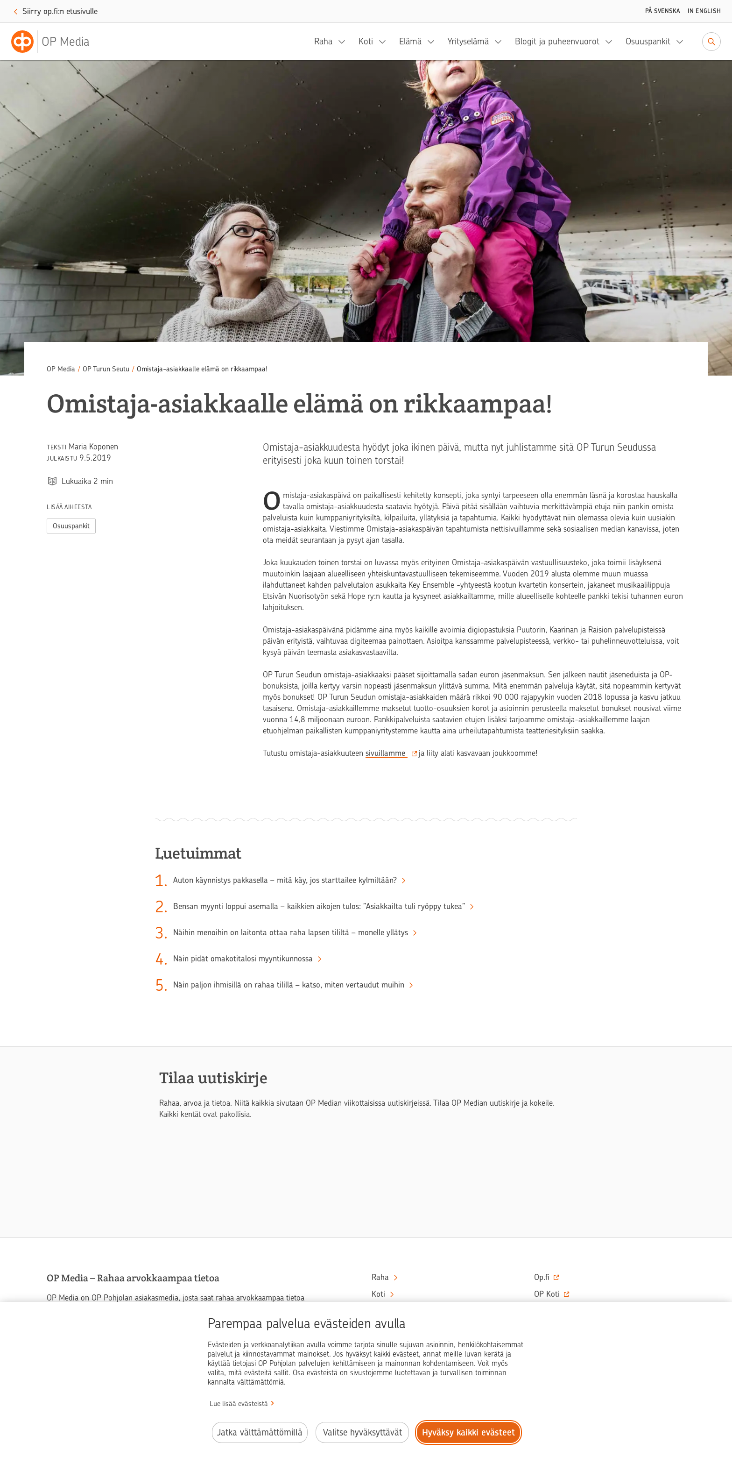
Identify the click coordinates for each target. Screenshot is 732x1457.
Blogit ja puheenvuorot (557, 41)
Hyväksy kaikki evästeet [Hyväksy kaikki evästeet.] (468, 1432)
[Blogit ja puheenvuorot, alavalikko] (611, 41)
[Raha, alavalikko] (344, 41)
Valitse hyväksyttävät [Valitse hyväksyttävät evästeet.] (362, 1432)
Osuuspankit (648, 41)
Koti (366, 41)
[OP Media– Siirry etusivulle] (56, 41)
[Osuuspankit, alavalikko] (682, 41)
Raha (323, 41)
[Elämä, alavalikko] (433, 41)
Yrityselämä (468, 41)
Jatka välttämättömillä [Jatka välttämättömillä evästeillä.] (260, 1432)
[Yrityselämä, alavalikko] (501, 41)
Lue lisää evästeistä (239, 1404)
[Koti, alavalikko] (385, 41)
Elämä (410, 41)
